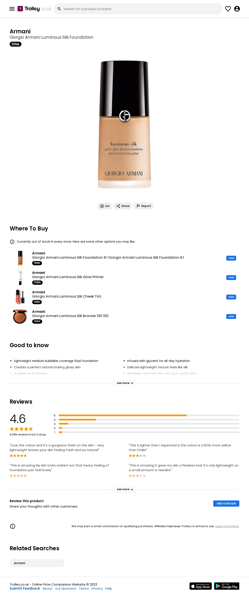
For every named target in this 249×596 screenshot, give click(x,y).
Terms (84, 588)
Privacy (97, 588)
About (47, 588)
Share (123, 206)
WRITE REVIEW (226, 503)
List (105, 206)
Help (108, 588)
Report (143, 206)
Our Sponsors (65, 588)
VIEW (231, 258)
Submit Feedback (25, 588)
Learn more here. (227, 526)
